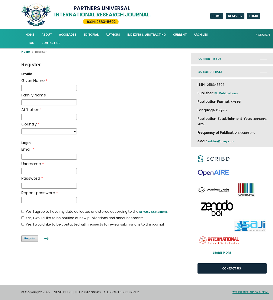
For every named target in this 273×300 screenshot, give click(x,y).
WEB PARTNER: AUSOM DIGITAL (250, 292)
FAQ (31, 43)
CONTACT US (232, 268)
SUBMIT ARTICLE (210, 72)
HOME (30, 34)
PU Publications (226, 93)
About (47, 34)
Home (25, 52)
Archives (201, 34)
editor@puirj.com (221, 141)
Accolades (67, 34)
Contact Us (51, 43)
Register (235, 16)
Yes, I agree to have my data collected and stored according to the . (94, 212)
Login (253, 16)
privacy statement (153, 212)
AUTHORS (113, 34)
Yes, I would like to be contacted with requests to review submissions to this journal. (92, 224)
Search (263, 35)
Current (180, 34)
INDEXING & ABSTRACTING (146, 34)
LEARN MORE (224, 253)
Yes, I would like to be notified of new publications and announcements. (82, 218)
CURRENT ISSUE (210, 59)
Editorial (91, 34)
